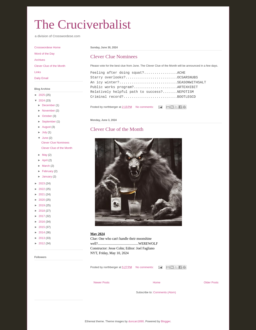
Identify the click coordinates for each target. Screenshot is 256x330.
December (49, 105)
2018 (42, 210)
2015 (42, 227)
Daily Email (41, 78)
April (45, 160)
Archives (39, 59)
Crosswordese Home (47, 47)
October (47, 116)
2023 (42, 183)
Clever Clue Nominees (114, 56)
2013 (42, 238)
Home (156, 282)
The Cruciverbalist (82, 24)
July (45, 132)
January (47, 176)
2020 (42, 199)
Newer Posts (102, 282)
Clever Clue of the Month (117, 129)
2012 (42, 243)
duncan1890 (136, 321)
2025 (42, 94)
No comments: (144, 106)
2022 (42, 189)
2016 (42, 221)
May (45, 154)
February (48, 171)
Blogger (165, 321)
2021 (42, 194)
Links (37, 72)
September (49, 121)
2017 (42, 216)
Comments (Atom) (164, 292)
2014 (42, 232)
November (49, 110)
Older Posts (211, 282)
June (45, 137)
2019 (42, 205)
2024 (42, 100)
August (46, 126)
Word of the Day (44, 53)
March (46, 165)
